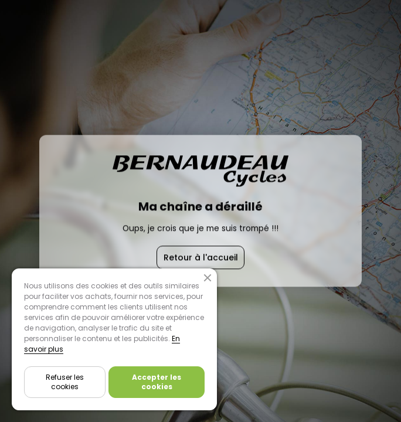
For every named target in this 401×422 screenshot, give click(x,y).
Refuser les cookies (65, 382)
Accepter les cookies (156, 382)
